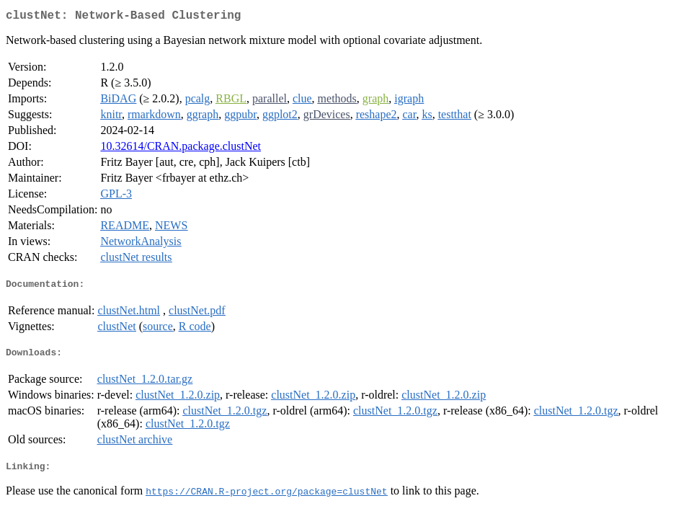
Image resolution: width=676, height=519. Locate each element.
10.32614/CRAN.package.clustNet (180, 149)
